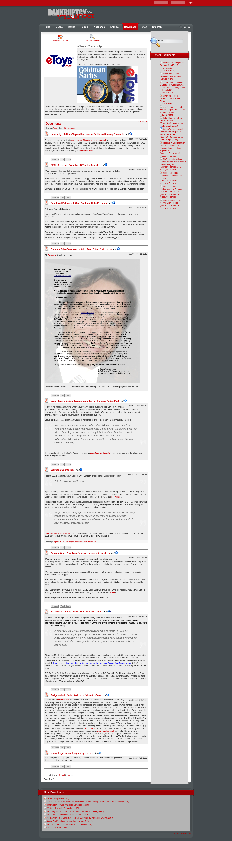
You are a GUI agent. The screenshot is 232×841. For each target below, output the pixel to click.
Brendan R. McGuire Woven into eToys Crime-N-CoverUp (85, 249)
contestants (58, 533)
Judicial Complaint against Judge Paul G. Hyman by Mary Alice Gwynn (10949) (79, 818)
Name (55, 128)
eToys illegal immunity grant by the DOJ (76, 753)
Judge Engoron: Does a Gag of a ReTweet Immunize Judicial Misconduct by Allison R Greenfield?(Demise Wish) (172, 87)
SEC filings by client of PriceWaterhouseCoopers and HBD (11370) (74, 811)
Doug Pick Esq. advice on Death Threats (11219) (66, 815)
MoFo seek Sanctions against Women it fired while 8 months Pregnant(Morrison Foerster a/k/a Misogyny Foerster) (173, 164)
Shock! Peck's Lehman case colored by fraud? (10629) (68, 821)
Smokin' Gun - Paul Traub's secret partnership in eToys (84, 553)
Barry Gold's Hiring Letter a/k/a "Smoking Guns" (81, 611)
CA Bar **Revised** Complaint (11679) (61, 808)
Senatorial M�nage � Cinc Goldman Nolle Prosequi (83, 203)
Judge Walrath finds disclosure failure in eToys (80, 695)
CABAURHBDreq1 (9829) (56, 828)
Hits (65, 128)
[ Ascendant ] (71, 128)
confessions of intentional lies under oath (88, 140)
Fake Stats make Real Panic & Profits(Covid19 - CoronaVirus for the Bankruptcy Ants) (171, 122)
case (116, 497)
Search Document (92, 38)
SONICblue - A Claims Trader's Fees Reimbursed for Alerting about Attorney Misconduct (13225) (86, 802)
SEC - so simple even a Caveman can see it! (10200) (68, 824)
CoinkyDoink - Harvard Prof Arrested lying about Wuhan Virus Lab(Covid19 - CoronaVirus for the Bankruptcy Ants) (171, 134)
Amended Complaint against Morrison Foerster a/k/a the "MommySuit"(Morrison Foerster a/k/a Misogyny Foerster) (171, 192)
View (62, 159)
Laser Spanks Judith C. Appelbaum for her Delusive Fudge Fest (89, 401)
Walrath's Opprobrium (66, 470)
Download (55, 159)
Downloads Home (60, 38)
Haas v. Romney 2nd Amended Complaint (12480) (66, 805)
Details (68, 159)
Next (63, 775)
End (68, 775)
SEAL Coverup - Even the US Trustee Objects (79, 165)
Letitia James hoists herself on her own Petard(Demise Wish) (171, 76)
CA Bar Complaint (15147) (56, 798)
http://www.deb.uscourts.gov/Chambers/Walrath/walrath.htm (74, 542)
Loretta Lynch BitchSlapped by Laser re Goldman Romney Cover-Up (91, 134)
